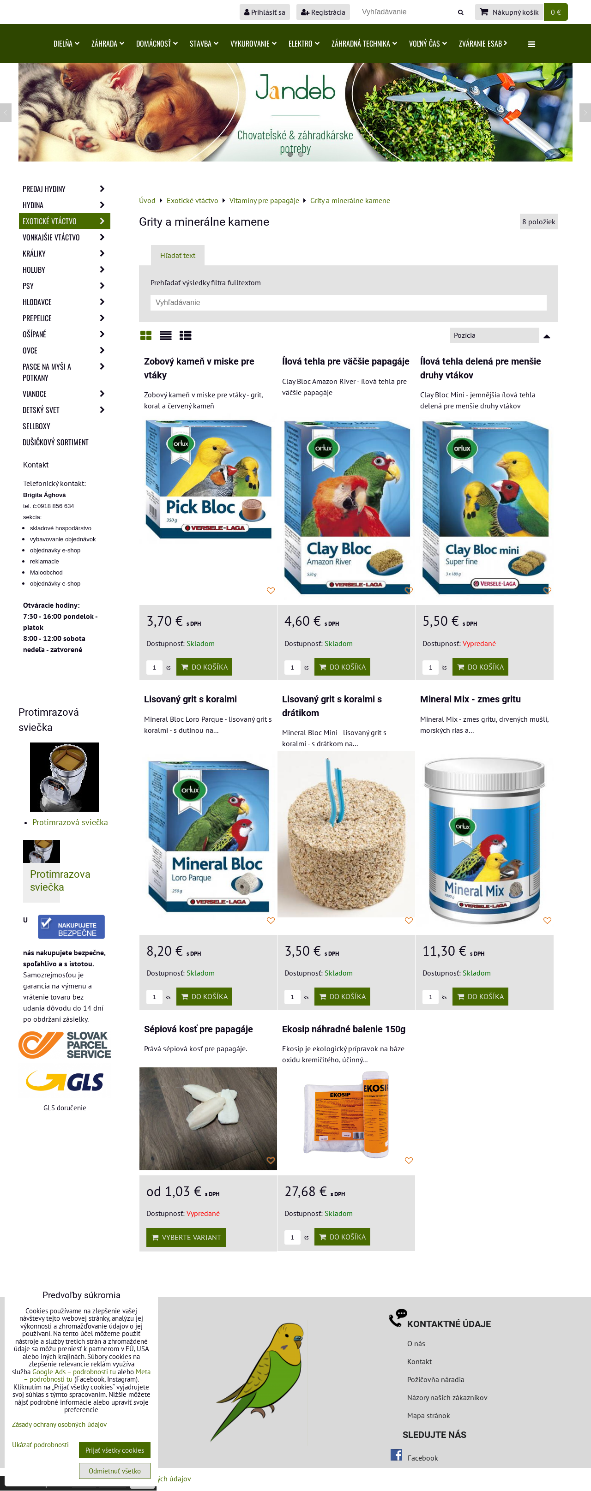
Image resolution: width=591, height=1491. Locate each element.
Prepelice (66, 318)
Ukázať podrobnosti (40, 1445)
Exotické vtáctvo (66, 221)
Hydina (66, 205)
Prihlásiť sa (264, 12)
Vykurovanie (253, 43)
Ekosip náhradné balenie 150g (343, 1029)
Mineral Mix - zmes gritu (470, 699)
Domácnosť (157, 43)
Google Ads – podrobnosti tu (74, 1371)
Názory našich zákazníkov (447, 1397)
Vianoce (66, 393)
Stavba (204, 43)
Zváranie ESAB (483, 43)
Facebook (423, 1457)
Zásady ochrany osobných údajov (59, 1424)
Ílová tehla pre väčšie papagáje (346, 361)
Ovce (66, 350)
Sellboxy (36, 425)
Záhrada (107, 43)
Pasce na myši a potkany (66, 372)
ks (158, 667)
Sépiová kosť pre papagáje (198, 1029)
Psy (66, 285)
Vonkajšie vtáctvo (66, 237)
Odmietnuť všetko (115, 1471)
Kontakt (419, 1361)
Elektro (304, 43)
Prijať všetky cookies (114, 1450)
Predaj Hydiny (66, 189)
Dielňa (66, 43)
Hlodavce (66, 302)
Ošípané (66, 334)
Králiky (66, 253)
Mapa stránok (428, 1415)
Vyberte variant (186, 1237)
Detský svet (66, 410)
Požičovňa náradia (435, 1379)
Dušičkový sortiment (56, 442)
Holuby (66, 269)
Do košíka (204, 666)
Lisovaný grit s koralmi (190, 699)
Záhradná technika (364, 43)
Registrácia (323, 12)
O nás (416, 1343)
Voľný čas (428, 43)
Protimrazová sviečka (70, 822)
